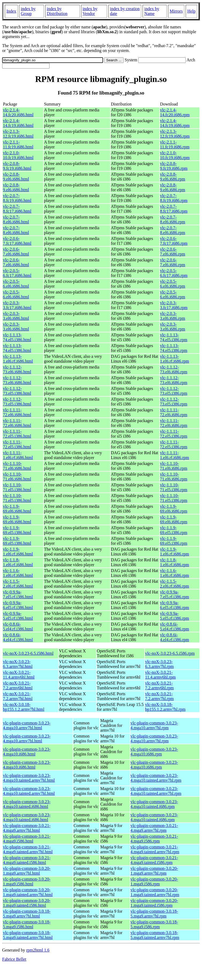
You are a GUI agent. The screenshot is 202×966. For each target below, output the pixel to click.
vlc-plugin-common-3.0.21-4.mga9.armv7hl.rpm (154, 828)
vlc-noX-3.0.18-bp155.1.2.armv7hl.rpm (165, 707)
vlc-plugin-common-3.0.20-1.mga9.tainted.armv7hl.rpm (155, 892)
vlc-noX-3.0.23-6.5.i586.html (28, 653)
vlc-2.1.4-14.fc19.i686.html (18, 123)
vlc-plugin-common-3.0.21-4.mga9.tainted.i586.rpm (154, 860)
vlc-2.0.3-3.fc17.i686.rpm (174, 305)
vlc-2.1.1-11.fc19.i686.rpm (174, 144)
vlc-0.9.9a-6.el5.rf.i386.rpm (174, 605)
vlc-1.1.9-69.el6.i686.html (17, 508)
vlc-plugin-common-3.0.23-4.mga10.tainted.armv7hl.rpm (156, 778)
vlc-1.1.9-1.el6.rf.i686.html (18, 551)
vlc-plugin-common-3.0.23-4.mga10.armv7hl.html (27, 725)
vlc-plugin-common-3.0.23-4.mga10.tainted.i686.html (27, 804)
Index (11, 11)
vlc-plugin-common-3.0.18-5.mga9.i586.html (27, 924)
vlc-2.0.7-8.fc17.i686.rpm (174, 208)
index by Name (151, 11)
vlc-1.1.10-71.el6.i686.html (17, 466)
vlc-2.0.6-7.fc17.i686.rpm (174, 241)
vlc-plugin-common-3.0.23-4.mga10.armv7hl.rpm (154, 725)
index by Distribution (57, 11)
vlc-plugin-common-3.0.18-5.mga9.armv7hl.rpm (154, 913)
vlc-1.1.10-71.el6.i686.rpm (173, 466)
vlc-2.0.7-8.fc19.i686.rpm (174, 198)
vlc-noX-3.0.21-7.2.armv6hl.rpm (159, 685)
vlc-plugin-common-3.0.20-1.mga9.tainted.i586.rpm (154, 903)
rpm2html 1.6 (37, 950)
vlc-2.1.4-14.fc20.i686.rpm (175, 112)
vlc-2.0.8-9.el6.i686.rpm (172, 176)
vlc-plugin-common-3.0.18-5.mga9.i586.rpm (154, 924)
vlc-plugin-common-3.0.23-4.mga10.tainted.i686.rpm (154, 804)
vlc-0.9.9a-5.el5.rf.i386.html (18, 616)
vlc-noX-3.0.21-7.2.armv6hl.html (18, 685)
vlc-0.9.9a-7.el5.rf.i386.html (18, 594)
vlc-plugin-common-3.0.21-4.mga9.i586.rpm (154, 838)
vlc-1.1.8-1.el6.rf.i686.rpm (174, 562)
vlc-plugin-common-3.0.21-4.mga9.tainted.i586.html (27, 860)
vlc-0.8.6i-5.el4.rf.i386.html (18, 626)
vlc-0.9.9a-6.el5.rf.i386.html (18, 605)
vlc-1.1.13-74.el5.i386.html (17, 337)
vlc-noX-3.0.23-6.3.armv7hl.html (18, 664)
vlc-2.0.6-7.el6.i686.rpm (172, 251)
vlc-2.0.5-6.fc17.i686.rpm (174, 273)
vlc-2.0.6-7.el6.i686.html (16, 251)
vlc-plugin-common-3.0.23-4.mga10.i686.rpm (154, 751)
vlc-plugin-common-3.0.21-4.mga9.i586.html (27, 838)
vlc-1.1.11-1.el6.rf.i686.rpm (174, 455)
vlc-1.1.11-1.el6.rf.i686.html (18, 455)
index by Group (28, 11)
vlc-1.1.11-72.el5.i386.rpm (173, 433)
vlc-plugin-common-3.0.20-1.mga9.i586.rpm (154, 881)
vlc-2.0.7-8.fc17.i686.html (17, 208)
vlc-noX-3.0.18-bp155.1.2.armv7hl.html (23, 707)
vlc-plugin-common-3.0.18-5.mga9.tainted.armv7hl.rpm (155, 935)
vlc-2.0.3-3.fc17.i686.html (17, 305)
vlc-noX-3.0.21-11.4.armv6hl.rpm (160, 674)
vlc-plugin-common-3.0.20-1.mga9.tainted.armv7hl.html (28, 892)
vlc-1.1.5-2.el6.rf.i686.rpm (174, 583)
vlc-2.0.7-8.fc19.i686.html (17, 198)
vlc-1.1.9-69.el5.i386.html (17, 530)
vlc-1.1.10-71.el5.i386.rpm (173, 487)
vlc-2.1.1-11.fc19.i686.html (18, 144)
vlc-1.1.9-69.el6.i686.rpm (173, 508)
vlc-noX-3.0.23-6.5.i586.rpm (170, 653)
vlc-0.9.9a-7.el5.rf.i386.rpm (174, 594)
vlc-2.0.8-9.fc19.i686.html (17, 166)
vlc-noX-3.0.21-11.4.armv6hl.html (19, 674)
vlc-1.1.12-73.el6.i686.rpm (173, 369)
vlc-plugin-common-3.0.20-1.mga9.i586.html (27, 881)
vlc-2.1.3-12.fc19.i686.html (18, 133)
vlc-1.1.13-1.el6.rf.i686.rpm (174, 358)
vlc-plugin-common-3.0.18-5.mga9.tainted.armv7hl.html (28, 935)
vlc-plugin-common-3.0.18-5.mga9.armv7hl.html (27, 913)
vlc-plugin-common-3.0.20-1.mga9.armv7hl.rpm (154, 870)
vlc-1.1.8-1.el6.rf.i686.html (18, 562)
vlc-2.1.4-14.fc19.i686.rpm (175, 123)
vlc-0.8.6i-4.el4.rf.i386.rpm (174, 637)
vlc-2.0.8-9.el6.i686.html (16, 176)
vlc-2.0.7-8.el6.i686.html (16, 219)
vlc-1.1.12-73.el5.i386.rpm (173, 391)
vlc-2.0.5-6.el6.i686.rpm (172, 283)
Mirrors (176, 11)
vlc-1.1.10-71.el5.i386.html (17, 487)
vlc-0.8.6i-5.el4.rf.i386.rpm (174, 626)
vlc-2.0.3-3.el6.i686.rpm (172, 316)
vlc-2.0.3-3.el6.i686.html (16, 316)
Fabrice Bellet (14, 959)
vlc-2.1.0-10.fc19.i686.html (18, 155)
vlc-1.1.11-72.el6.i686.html (17, 412)
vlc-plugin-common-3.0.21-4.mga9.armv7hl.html (27, 828)
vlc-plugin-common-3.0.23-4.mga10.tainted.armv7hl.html (29, 778)
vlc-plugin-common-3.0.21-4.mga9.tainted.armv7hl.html (28, 849)
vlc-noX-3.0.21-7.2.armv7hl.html (18, 696)
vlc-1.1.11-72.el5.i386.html (17, 433)
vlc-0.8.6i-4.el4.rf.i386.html (18, 637)
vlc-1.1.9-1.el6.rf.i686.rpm (174, 551)
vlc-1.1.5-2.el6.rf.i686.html (18, 583)
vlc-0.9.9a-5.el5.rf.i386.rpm (174, 616)
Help (191, 11)
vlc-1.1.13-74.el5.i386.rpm (173, 337)
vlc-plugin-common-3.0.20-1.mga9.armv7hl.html (27, 870)
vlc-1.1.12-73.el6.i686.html (17, 369)
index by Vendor (90, 11)
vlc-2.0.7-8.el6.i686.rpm (172, 219)
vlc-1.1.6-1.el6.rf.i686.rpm (174, 573)
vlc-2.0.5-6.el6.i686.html (16, 283)
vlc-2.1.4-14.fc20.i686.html (18, 112)
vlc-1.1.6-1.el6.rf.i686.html (18, 573)
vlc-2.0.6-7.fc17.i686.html (17, 241)
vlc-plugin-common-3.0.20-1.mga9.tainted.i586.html (27, 903)
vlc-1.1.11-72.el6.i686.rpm (173, 412)
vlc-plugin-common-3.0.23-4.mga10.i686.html (27, 751)
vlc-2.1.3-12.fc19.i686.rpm (175, 133)
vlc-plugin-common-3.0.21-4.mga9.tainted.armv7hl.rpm (155, 849)
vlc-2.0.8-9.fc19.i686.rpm (174, 166)
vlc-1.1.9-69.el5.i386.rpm (173, 530)
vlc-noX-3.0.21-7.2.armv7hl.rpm (159, 696)
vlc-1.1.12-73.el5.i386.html (17, 391)
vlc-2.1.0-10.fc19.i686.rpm (175, 155)
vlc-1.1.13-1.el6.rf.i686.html (18, 358)
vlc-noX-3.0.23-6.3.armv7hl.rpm (159, 664)
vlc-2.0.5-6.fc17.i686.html (17, 273)
